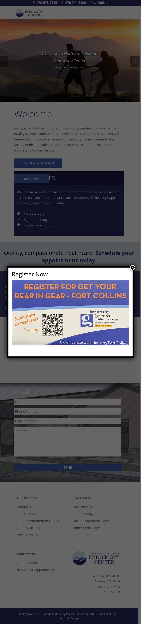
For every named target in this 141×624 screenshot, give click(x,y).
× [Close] (132, 267)
